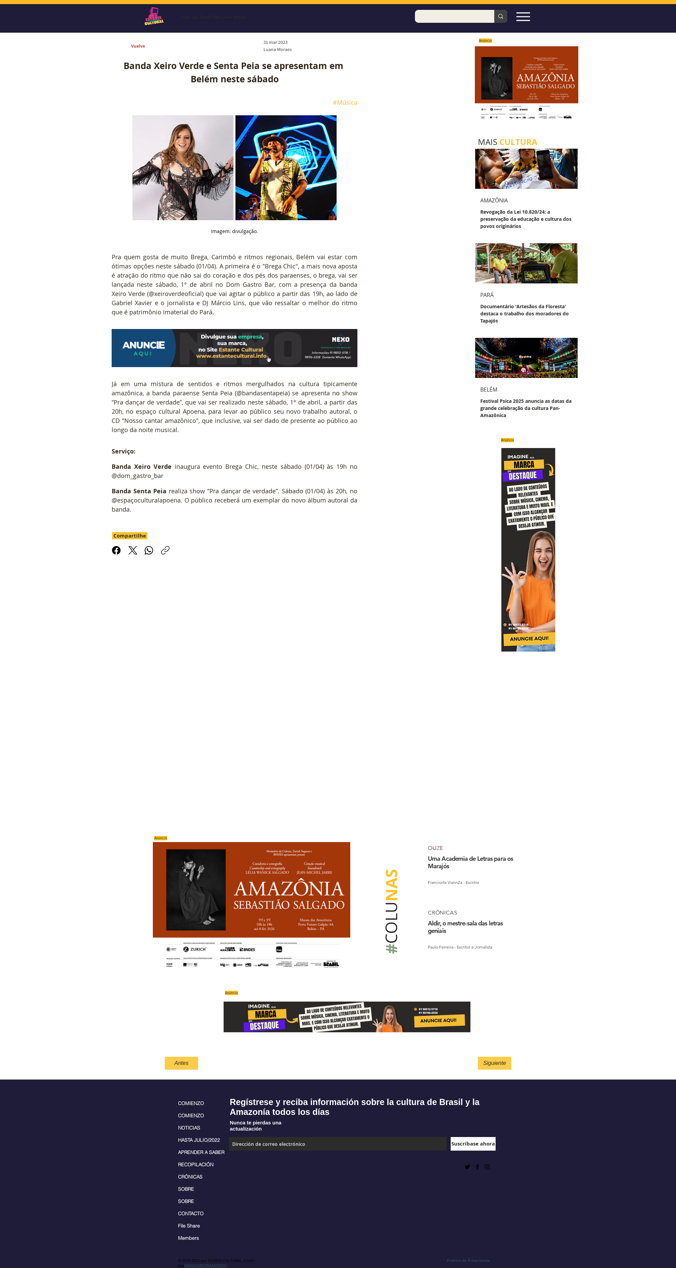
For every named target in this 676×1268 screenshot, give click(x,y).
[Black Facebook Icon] (477, 1166)
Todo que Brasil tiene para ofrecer (213, 17)
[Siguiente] (495, 1063)
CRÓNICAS (190, 1177)
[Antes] (181, 1063)
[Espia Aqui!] (523, 16)
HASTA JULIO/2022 (199, 1140)
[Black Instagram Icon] (487, 1166)
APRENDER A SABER (200, 1152)
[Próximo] (579, 87)
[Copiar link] (165, 550)
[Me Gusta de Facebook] (246, 1166)
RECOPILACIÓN (195, 1165)
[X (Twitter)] (132, 550)
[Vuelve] (145, 46)
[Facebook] (116, 550)
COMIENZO (191, 1103)
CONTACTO (191, 1214)
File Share (189, 1226)
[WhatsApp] (149, 550)
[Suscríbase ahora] (473, 1144)
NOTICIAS (189, 1128)
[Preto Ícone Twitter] (467, 1166)
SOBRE (186, 1189)
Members (188, 1238)
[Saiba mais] (524, 87)
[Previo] (473, 87)
